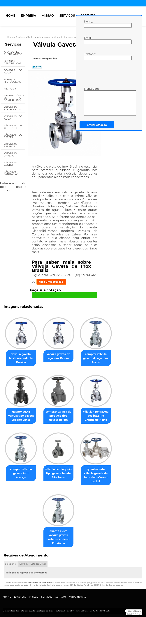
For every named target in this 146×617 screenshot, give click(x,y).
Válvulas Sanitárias (11, 172)
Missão (48, 15)
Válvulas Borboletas (12, 108)
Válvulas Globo (10, 163)
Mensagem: (88, 101)
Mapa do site (77, 596)
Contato (60, 596)
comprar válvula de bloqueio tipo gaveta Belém (58, 415)
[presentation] (108, 73)
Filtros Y (10, 88)
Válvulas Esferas (10, 145)
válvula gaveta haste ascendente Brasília (21, 358)
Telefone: (88, 56)
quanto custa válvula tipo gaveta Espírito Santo (21, 415)
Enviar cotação (97, 125)
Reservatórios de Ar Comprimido (14, 98)
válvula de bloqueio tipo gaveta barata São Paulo (58, 473)
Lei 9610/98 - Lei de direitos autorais (107, 585)
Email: (88, 40)
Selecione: (10, 563)
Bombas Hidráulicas (12, 80)
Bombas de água (13, 71)
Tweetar (37, 66)
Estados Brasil (38, 563)
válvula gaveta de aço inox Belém (58, 356)
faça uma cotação (51, 281)
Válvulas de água (13, 117)
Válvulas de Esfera (13, 136)
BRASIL (23, 563)
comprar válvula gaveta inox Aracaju (21, 473)
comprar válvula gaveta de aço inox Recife (95, 358)
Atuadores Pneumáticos (13, 53)
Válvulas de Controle (13, 126)
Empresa (28, 15)
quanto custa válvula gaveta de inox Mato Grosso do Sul (96, 475)
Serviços (67, 15)
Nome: (88, 24)
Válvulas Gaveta (10, 154)
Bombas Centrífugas (13, 62)
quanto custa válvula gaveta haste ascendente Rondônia (58, 537)
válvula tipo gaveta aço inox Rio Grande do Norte (96, 415)
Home (10, 15)
